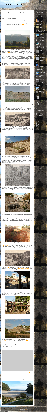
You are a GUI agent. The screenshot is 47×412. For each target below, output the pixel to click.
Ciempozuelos (14, 339)
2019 (37, 104)
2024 (37, 98)
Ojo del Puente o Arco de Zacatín (12, 191)
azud (23, 26)
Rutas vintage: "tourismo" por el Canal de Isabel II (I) (42, 51)
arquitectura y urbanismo (39, 122)
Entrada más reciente (6, 372)
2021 (37, 102)
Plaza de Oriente (25, 244)
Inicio (19, 372)
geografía (37, 129)
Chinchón (7, 267)
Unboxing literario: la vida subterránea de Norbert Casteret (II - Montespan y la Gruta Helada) (42, 81)
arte (36, 123)
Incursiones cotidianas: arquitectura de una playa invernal (12, 377)
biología (37, 124)
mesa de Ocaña (22, 24)
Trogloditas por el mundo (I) (41, 110)
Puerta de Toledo (30, 243)
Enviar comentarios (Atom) (9, 374)
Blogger (26, 409)
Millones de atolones (42, 72)
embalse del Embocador (15, 26)
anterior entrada (20, 14)
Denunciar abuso (37, 143)
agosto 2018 (39, 115)
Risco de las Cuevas (26, 81)
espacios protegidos (39, 127)
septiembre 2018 (39, 114)
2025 (37, 97)
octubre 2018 (39, 113)
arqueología (38, 121)
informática (37, 131)
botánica (37, 125)
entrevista (37, 126)
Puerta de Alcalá (10, 244)
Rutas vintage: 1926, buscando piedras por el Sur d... (40, 109)
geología (37, 130)
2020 (37, 103)
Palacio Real (25, 243)
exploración (38, 128)
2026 (37, 96)
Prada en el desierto (42, 57)
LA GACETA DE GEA (12, 4)
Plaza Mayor (4, 340)
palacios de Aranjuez (9, 245)
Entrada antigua (30, 372)
